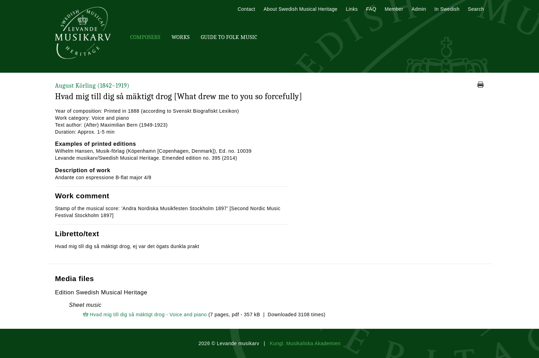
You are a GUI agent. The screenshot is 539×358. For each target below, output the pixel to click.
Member (394, 9)
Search (476, 9)
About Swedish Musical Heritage (300, 9)
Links (352, 9)
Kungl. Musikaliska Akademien (305, 343)
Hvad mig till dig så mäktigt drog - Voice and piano (148, 314)
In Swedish (447, 9)
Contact (246, 9)
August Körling (92, 85)
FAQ (371, 9)
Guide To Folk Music (229, 37)
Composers (145, 37)
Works (180, 37)
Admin (419, 9)
